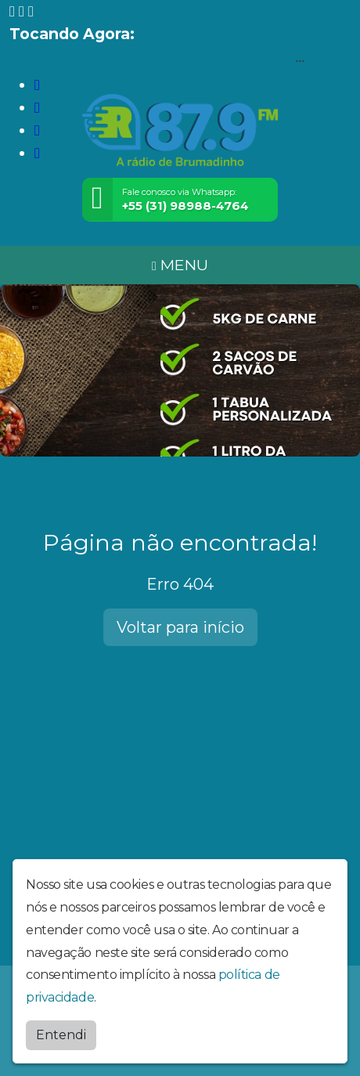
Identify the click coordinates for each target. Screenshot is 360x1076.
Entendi (61, 1034)
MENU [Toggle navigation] (180, 264)
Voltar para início (180, 627)
